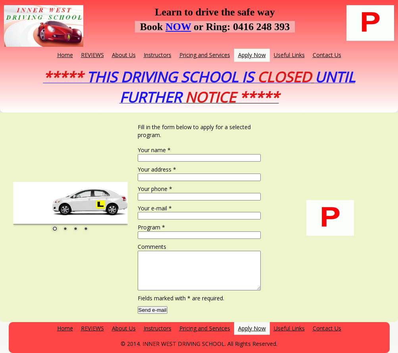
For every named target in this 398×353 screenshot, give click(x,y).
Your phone (155, 189)
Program (151, 227)
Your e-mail (155, 208)
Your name (154, 150)
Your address (157, 169)
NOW (178, 26)
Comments (152, 246)
